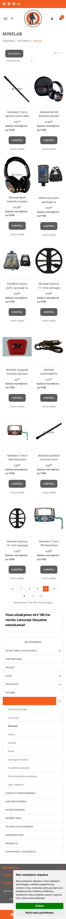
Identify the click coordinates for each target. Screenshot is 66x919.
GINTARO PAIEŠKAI (15, 801)
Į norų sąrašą (17, 149)
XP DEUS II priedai (17, 709)
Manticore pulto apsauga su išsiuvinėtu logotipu (49, 199)
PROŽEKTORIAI (13, 818)
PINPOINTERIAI (13, 659)
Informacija (11, 867)
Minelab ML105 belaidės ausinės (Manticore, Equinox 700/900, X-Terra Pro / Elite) (48, 114)
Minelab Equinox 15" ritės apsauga (17, 543)
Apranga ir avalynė (18, 759)
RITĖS (8, 675)
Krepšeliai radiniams (19, 767)
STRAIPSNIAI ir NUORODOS (20, 851)
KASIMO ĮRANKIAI (15, 809)
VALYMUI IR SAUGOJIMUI (19, 826)
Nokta (11, 734)
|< (12, 588)
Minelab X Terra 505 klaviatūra (17, 457)
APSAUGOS (11, 684)
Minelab (13, 726)
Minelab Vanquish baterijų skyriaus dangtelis (17, 371)
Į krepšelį (17, 140)
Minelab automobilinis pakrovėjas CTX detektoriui (48, 371)
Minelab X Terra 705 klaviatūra (49, 543)
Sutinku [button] (39, 905)
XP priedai (13, 717)
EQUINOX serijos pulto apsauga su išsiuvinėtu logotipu (17, 285)
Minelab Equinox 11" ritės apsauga (49, 285)
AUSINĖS (10, 692)
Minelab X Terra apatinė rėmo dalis (17, 114)
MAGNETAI (11, 843)
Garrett (12, 742)
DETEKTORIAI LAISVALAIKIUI (21, 650)
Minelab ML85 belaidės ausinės (17, 199)
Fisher (11, 751)
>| (40, 596)
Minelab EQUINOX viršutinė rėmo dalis (49, 457)
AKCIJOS (9, 667)
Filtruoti (14, 53)
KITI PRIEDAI (12, 700)
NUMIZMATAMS (14, 834)
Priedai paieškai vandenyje (22, 776)
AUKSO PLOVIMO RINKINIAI (20, 793)
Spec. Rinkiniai (15, 784)
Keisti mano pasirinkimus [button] (40, 912)
